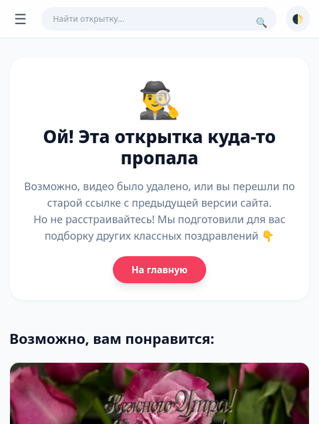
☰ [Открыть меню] (20, 18)
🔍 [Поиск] (261, 22)
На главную (159, 269)
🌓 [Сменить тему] (298, 18)
